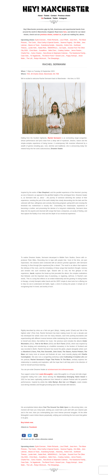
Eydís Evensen (40, 40)
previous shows (46, 34)
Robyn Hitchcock (40, 58)
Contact (54, 16)
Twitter (55, 18)
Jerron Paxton (76, 50)
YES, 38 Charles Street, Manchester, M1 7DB (43, 74)
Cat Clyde (62, 48)
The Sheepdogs (53, 58)
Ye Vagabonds (35, 56)
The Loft (29, 58)
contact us (57, 34)
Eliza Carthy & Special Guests (48, 42)
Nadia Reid (42, 48)
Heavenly (59, 45)
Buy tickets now (27, 422)
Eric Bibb (77, 42)
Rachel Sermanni (54, 64)
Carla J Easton (36, 53)
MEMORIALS (52, 48)
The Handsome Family (77, 53)
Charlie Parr (25, 53)
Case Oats (25, 56)
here (65, 32)
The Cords (32, 42)
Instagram (63, 18)
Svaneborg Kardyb (47, 45)
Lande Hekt (32, 48)
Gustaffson (43, 50)
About (40, 16)
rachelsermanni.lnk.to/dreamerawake (60, 369)
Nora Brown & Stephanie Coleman (55, 53)
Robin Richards (52, 40)
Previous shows (64, 16)
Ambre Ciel (68, 45)
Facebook (47, 18)
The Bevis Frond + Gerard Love (53, 56)
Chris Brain (33, 50)
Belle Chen (52, 50)
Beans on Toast (33, 45)
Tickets (46, 16)
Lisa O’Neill (64, 40)
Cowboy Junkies (63, 50)
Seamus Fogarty (66, 42)
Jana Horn (73, 40)
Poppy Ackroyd (71, 56)
